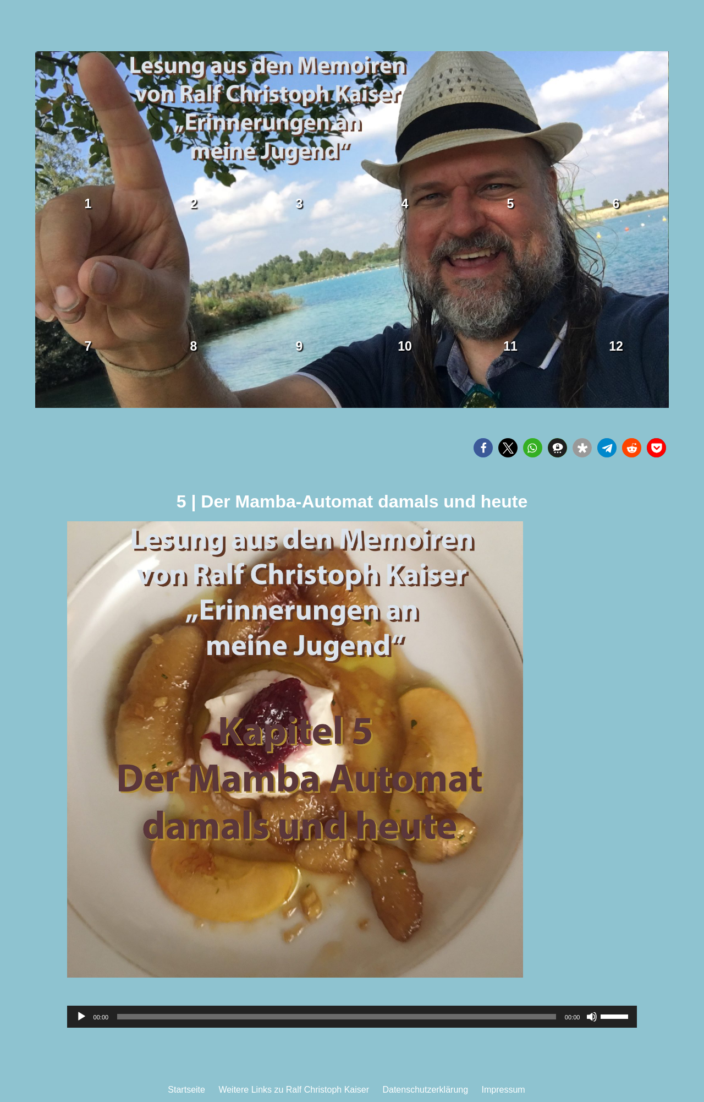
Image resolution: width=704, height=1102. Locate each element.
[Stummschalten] (591, 1016)
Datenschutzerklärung (425, 1089)
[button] (483, 447)
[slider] (336, 1016)
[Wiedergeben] (81, 1016)
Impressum (503, 1089)
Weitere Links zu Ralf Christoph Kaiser (293, 1089)
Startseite (186, 1089)
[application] (352, 1017)
